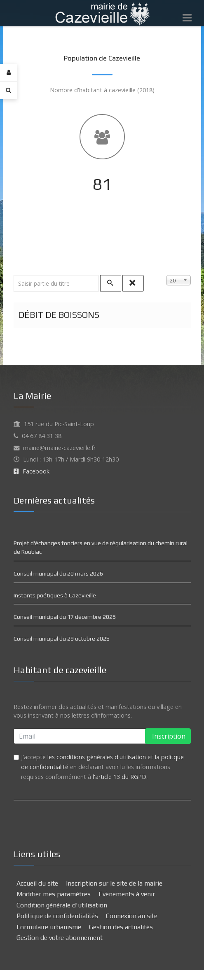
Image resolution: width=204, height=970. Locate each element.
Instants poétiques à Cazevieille (55, 595)
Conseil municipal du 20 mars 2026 (58, 573)
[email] (102, 736)
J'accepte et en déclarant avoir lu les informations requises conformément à (102, 767)
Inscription (167, 736)
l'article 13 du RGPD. (120, 777)
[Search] (8, 90)
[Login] (8, 73)
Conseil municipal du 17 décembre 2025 (65, 616)
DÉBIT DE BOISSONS (59, 315)
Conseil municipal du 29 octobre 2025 (62, 638)
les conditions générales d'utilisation (96, 757)
